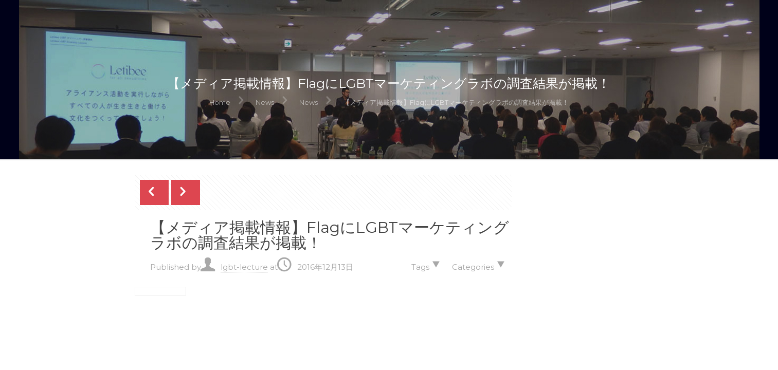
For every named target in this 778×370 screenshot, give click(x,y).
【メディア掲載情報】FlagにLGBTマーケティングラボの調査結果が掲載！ (456, 102)
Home (219, 102)
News (265, 102)
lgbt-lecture (244, 267)
